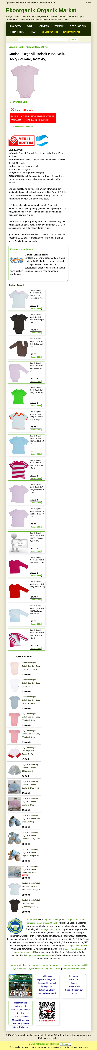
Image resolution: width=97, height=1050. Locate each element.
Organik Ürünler (18, 968)
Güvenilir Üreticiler (57, 16)
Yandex (73, 993)
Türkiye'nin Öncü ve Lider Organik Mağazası (26, 16)
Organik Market (51, 919)
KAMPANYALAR (71, 32)
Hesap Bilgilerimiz (21, 1023)
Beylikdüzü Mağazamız (47, 979)
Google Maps (74, 986)
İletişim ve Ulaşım (47, 990)
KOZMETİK (43, 26)
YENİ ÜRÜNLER (50, 32)
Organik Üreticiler (35, 968)
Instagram (73, 976)
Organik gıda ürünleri (77, 945)
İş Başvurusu (47, 986)
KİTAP (33, 32)
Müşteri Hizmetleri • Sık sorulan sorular (36, 2)
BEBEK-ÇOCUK (78, 26)
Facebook (73, 979)
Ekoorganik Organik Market (41, 10)
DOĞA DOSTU (17, 32)
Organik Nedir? (16, 965)
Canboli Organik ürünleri (32, 176)
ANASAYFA (16, 26)
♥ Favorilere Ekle (18, 102)
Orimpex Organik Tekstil (27, 166)
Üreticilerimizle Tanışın (21, 249)
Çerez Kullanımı (20, 1027)
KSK (64, 968)
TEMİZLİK (60, 26)
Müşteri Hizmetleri (47, 993)
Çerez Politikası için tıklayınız (44, 1044)
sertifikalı (31, 923)
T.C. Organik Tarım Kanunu (71, 949)
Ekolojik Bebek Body (18, 179)
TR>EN (87, 2)
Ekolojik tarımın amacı (51, 929)
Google (73, 983)
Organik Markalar (53, 968)
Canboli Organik (23, 169)
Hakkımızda (47, 976)
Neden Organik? (31, 965)
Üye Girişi (10, 2)
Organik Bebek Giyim (37, 47)
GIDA (29, 26)
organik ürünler (42, 923)
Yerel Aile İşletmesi (39, 19)
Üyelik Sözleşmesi (20, 1020)
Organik (53, 923)
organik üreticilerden (77, 919)
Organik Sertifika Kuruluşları (39, 955)
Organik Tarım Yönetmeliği (24, 952)
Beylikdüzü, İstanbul (60, 19)
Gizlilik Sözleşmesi (20, 1016)
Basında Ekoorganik (47, 983)
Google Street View (74, 990)
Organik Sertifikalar (77, 968)
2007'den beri (22, 19)
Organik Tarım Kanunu (51, 965)
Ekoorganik (32, 919)
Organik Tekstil (16, 47)
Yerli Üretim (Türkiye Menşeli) (30, 173)
